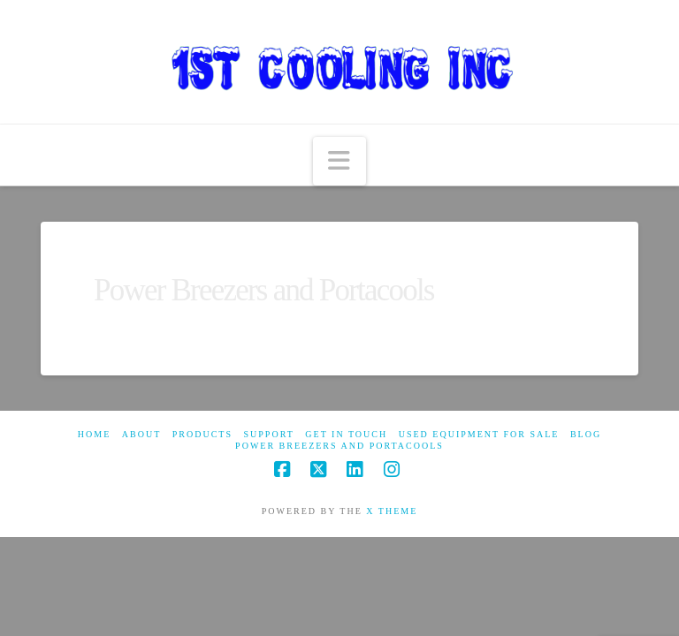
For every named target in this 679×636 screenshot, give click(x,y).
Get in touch (346, 434)
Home (94, 434)
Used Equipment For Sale (479, 434)
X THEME (391, 511)
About (141, 434)
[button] (339, 161)
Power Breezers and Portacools (339, 445)
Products (202, 434)
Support (269, 434)
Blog (585, 434)
